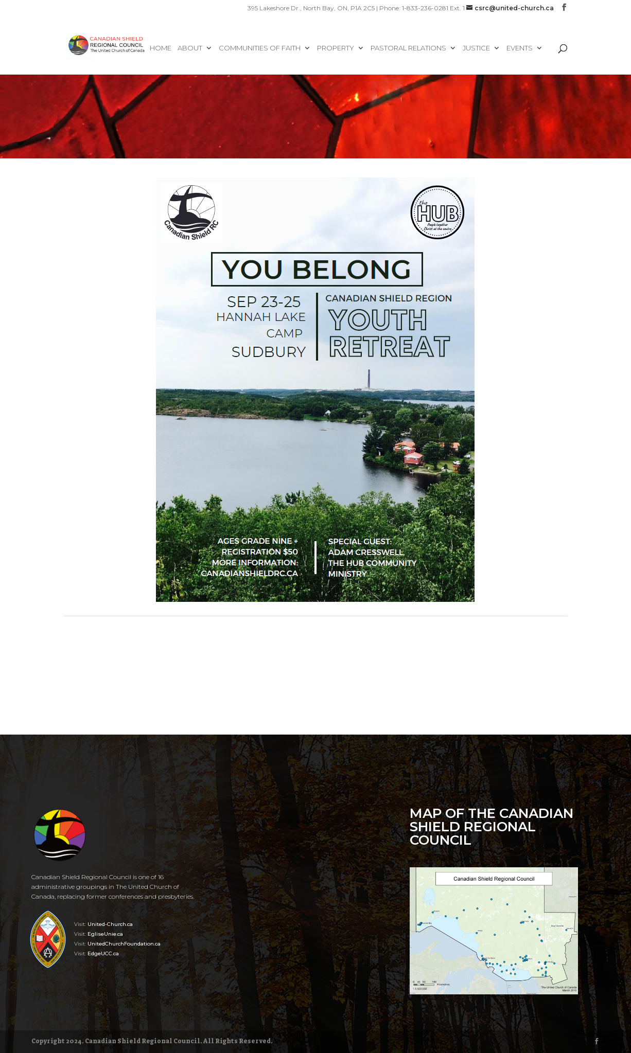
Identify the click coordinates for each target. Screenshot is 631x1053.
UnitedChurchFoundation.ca (124, 943)
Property (335, 48)
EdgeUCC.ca (103, 953)
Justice (476, 48)
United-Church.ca (110, 924)
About (190, 48)
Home (160, 48)
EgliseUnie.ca (105, 934)
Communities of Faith (260, 48)
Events (519, 48)
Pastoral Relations (408, 48)
